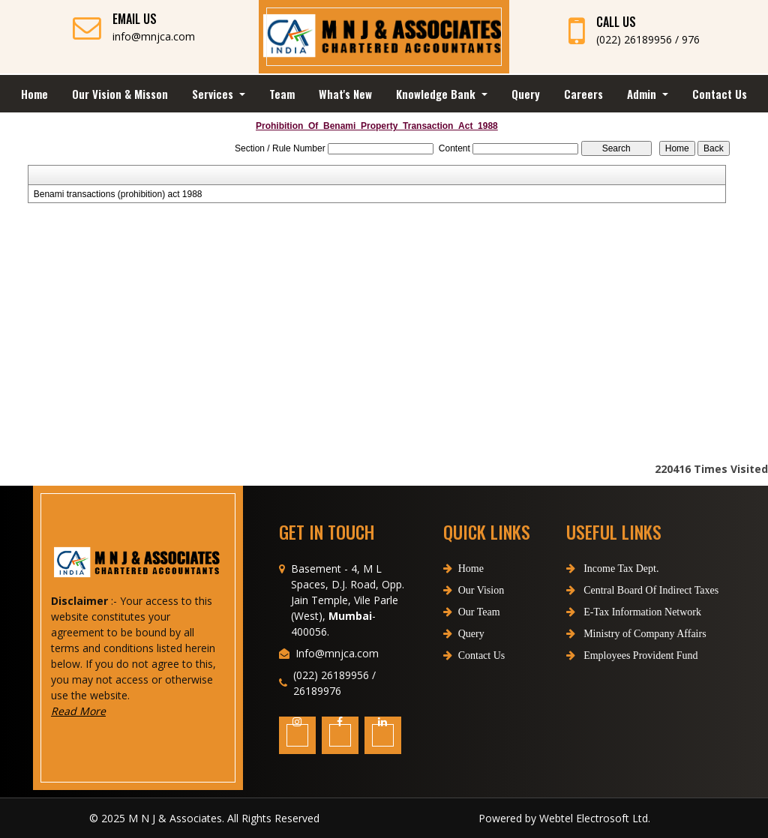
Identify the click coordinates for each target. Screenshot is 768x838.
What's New (345, 93)
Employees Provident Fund (605, 655)
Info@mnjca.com (337, 680)
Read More (105, 711)
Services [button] (214, 93)
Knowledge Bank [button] (437, 93)
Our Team (471, 639)
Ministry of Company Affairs (609, 633)
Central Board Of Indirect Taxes (615, 590)
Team (282, 93)
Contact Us (719, 93)
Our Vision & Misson (120, 93)
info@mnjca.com (153, 36)
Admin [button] (643, 93)
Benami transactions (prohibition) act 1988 (118, 194)
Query (526, 93)
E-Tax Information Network (606, 612)
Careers (583, 93)
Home (34, 93)
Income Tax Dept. (585, 568)
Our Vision (474, 617)
